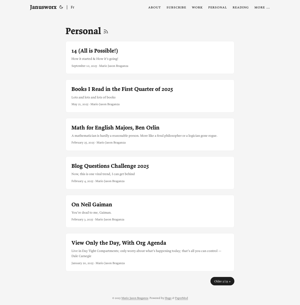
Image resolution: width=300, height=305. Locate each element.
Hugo (168, 298)
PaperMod (181, 298)
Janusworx (43, 7)
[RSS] (106, 31)
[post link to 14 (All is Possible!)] (150, 57)
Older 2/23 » (222, 281)
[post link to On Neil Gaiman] (150, 211)
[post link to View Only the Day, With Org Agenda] (150, 252)
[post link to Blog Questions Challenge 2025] (150, 173)
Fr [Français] (72, 7)
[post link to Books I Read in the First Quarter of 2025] (150, 96)
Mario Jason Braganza (134, 298)
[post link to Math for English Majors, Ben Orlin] (150, 134)
